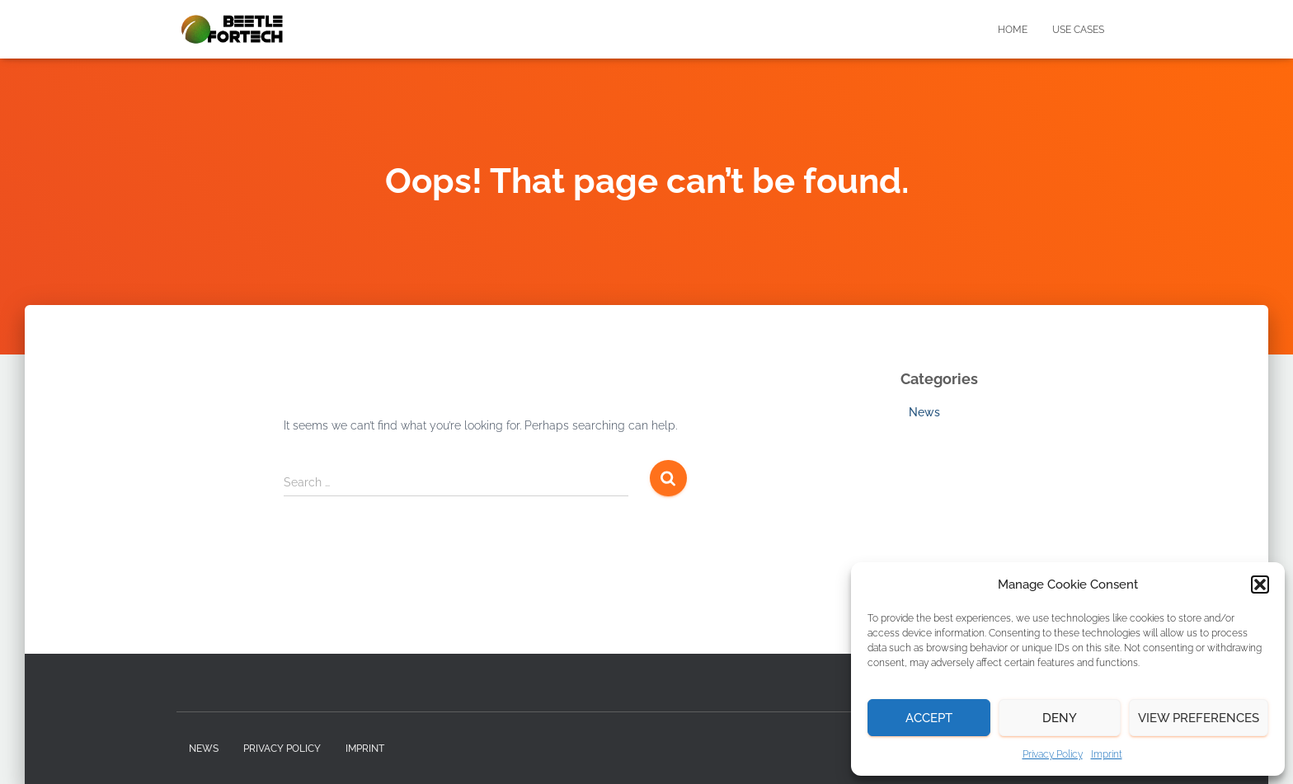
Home (1012, 29)
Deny (1059, 718)
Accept (928, 718)
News (924, 412)
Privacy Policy (1053, 754)
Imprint (1106, 754)
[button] (1260, 584)
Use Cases (1078, 29)
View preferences (1198, 718)
